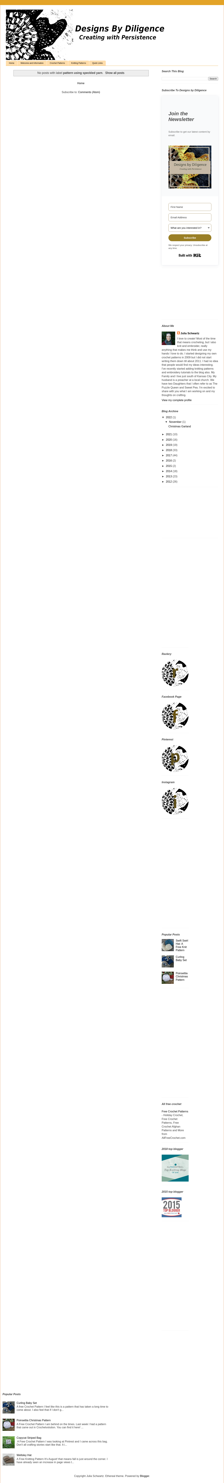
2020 (169, 439)
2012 (169, 481)
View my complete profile (177, 400)
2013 (169, 476)
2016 (169, 460)
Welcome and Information (32, 63)
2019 (169, 445)
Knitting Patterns (78, 63)
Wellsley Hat (24, 1455)
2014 (169, 471)
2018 (169, 450)
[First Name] (189, 207)
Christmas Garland (179, 426)
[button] (189, 168)
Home (11, 63)
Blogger (144, 1476)
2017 (169, 455)
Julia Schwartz (190, 333)
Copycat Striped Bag (29, 1437)
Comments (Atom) (89, 92)
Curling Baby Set (27, 1403)
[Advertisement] (183, 295)
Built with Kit (190, 255)
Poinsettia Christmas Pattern (182, 976)
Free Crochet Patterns (175, 1111)
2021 (169, 434)
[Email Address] (189, 217)
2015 (169, 466)
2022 (169, 417)
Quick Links (97, 63)
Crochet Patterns (57, 63)
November (175, 421)
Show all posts (114, 73)
